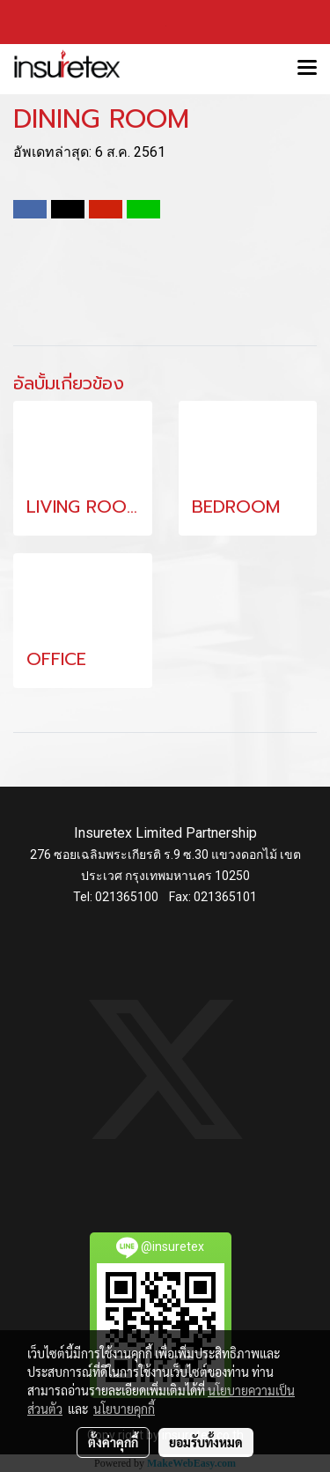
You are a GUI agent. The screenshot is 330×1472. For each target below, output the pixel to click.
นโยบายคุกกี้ (124, 1409)
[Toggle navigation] (307, 68)
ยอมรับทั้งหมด (206, 1442)
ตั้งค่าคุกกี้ (113, 1442)
